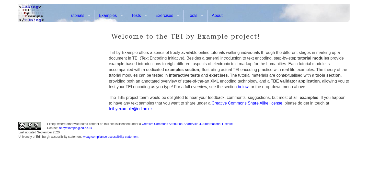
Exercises (164, 15)
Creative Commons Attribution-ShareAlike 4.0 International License (187, 124)
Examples (108, 15)
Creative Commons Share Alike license (247, 103)
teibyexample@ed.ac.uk (131, 109)
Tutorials (76, 15)
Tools (192, 15)
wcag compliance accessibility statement (110, 137)
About (217, 15)
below (243, 87)
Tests (136, 15)
